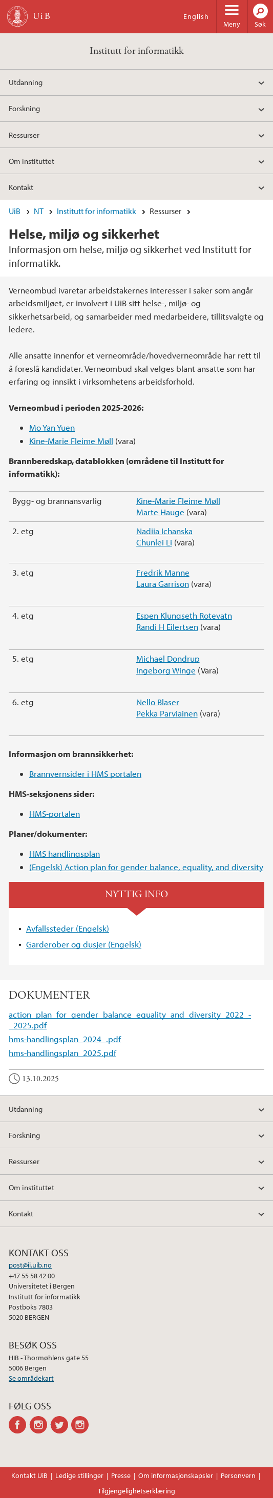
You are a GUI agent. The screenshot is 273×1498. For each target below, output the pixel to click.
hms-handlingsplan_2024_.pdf (65, 1038)
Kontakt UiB (29, 1475)
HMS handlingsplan (64, 853)
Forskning (24, 108)
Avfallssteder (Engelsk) (67, 928)
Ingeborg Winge (166, 670)
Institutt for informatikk (136, 51)
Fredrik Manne (163, 572)
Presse (121, 1475)
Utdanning (26, 82)
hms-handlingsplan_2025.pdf (62, 1052)
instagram (40, 1424)
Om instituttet (31, 161)
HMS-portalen (54, 813)
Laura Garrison (162, 583)
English (196, 16)
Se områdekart (31, 1378)
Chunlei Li (154, 542)
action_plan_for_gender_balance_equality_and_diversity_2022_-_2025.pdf (130, 1019)
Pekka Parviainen (167, 713)
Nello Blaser (157, 702)
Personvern (238, 1475)
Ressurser (24, 135)
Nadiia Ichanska (164, 530)
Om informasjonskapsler (175, 1475)
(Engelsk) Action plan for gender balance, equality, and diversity (146, 866)
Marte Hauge (160, 512)
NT (39, 211)
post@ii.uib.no (30, 1265)
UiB (14, 211)
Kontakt (21, 187)
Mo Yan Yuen (52, 427)
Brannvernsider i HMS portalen (85, 773)
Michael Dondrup (168, 658)
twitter (61, 1424)
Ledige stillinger (79, 1475)
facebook (19, 1424)
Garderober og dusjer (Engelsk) (83, 944)
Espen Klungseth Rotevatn (184, 615)
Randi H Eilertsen (167, 626)
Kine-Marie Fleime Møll (71, 440)
